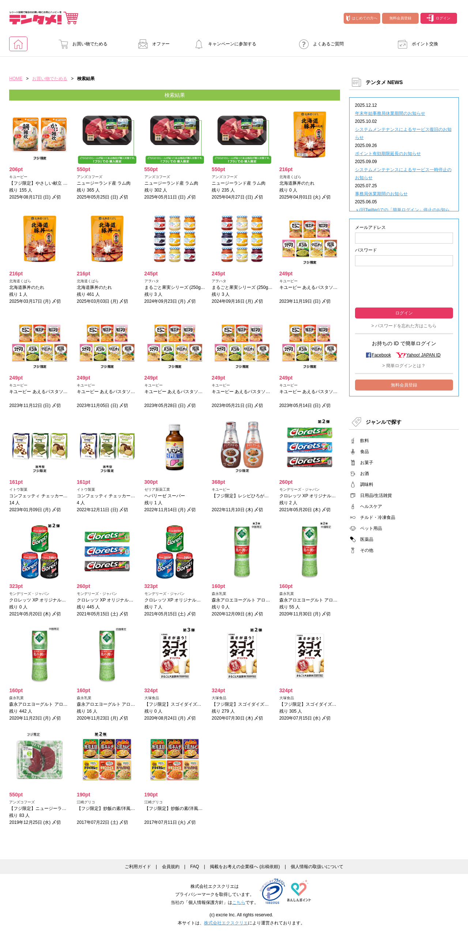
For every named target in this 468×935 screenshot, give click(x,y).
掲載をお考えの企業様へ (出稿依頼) (245, 866)
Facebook (381, 355)
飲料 (364, 440)
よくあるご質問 (319, 43)
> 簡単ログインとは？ (404, 365)
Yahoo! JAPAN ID (423, 355)
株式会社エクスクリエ (226, 922)
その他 (366, 550)
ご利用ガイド (138, 866)
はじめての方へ (361, 18)
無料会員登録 (400, 18)
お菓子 (366, 462)
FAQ (194, 866)
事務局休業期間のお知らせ (381, 193)
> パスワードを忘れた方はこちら (404, 325)
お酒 (364, 473)
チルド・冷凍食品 (377, 517)
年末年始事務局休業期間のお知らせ (390, 113)
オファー (152, 43)
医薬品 (366, 539)
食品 (364, 451)
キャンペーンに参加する (223, 43)
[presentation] (404, 286)
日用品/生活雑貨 (376, 495)
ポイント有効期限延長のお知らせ (388, 153)
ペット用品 (371, 528)
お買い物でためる (80, 43)
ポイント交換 (415, 43)
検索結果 (175, 95)
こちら (238, 902)
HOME (15, 78)
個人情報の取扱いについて (317, 866)
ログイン (438, 18)
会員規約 (171, 866)
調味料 (366, 484)
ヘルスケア (371, 506)
